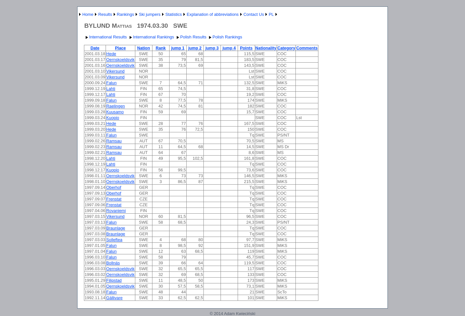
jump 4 (229, 48)
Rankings (125, 14)
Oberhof (113, 187)
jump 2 (195, 48)
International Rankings (151, 37)
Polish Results (190, 37)
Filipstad (114, 280)
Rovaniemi (116, 210)
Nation (143, 48)
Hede (111, 53)
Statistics (173, 14)
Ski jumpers (149, 14)
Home (87, 14)
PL (271, 14)
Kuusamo (115, 111)
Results (105, 14)
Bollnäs (113, 262)
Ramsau (114, 140)
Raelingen (115, 106)
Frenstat (113, 199)
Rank (161, 48)
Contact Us (253, 14)
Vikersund (115, 71)
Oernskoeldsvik (120, 59)
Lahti (110, 88)
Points (246, 48)
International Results (105, 37)
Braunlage (115, 228)
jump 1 (177, 48)
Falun (111, 82)
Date (94, 48)
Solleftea (114, 239)
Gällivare (114, 297)
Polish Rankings (224, 37)
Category (286, 48)
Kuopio (112, 117)
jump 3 (212, 48)
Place (120, 48)
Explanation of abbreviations (213, 14)
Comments (306, 48)
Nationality (265, 48)
